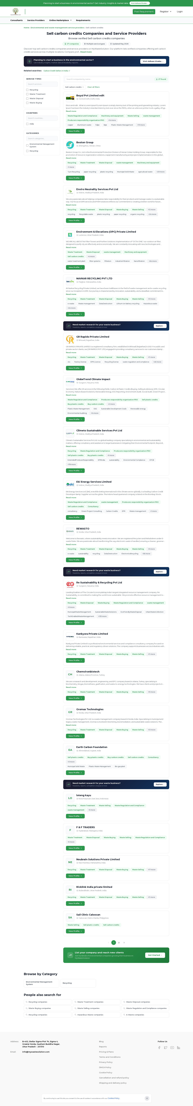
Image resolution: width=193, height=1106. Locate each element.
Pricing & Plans (106, 1052)
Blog (101, 1041)
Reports (103, 1047)
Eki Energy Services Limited (93, 481)
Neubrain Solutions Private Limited (98, 859)
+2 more (111, 404)
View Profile (75, 131)
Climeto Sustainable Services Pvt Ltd (99, 430)
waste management (151, 116)
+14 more (112, 120)
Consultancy (93, 506)
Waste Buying (36, 103)
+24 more (152, 214)
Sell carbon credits (76, 256)
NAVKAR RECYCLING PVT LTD (94, 278)
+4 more (91, 256)
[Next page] (124, 942)
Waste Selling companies (87, 1008)
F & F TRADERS (85, 827)
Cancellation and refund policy (114, 1078)
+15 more (151, 692)
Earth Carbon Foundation (91, 747)
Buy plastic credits (76, 404)
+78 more (72, 464)
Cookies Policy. (114, 1098)
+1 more (71, 167)
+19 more (141, 125)
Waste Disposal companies (136, 1002)
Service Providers (36, 20)
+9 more (151, 549)
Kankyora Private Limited (92, 633)
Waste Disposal (36, 98)
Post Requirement (144, 11)
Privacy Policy (105, 1062)
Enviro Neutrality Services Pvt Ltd (97, 189)
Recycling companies (36, 1002)
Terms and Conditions (110, 1057)
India (32, 124)
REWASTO (82, 528)
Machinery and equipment (112, 116)
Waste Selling (133, 116)
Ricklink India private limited (94, 887)
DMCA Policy (105, 1067)
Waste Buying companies (38, 1008)
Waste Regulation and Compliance (82, 116)
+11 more (151, 357)
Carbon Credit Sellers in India (57, 71)
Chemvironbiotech (87, 671)
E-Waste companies (133, 1015)
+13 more (151, 299)
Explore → (160, 326)
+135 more (102, 616)
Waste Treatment (37, 94)
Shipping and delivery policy (113, 1083)
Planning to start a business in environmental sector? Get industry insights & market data (96, 3)
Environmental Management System (42, 145)
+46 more (157, 362)
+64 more (153, 261)
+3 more (71, 762)
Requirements (83, 20)
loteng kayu (83, 795)
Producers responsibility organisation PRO (86, 120)
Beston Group (84, 142)
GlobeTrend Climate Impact (93, 379)
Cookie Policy (105, 1072)
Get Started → (155, 955)
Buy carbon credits (96, 404)
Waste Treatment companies (89, 1002)
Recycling (34, 90)
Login (180, 11)
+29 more (160, 172)
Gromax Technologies (89, 709)
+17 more (151, 870)
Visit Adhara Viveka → (153, 61)
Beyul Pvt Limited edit (90, 95)
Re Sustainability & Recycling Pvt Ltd (99, 582)
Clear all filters (93, 87)
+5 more (111, 455)
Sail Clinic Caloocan (88, 914)
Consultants (16, 20)
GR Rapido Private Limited (92, 336)
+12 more (151, 210)
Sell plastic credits (150, 400)
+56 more (146, 554)
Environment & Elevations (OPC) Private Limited (106, 231)
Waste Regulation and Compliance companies (145, 1008)
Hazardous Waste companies (89, 1015)
